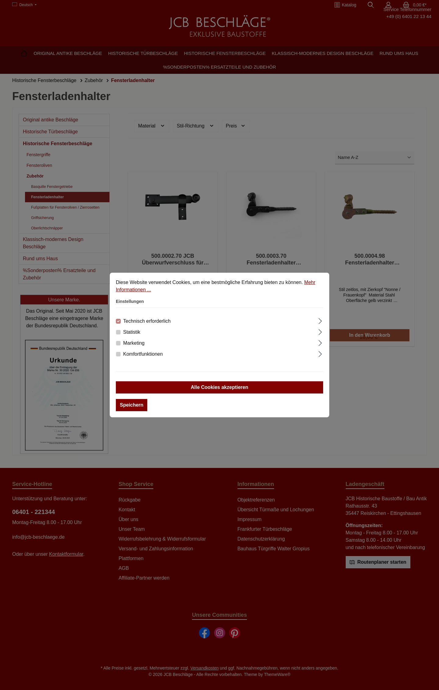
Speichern (131, 405)
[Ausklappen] (320, 320)
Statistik (131, 332)
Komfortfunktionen (143, 354)
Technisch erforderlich (147, 321)
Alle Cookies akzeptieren (219, 387)
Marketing (134, 343)
